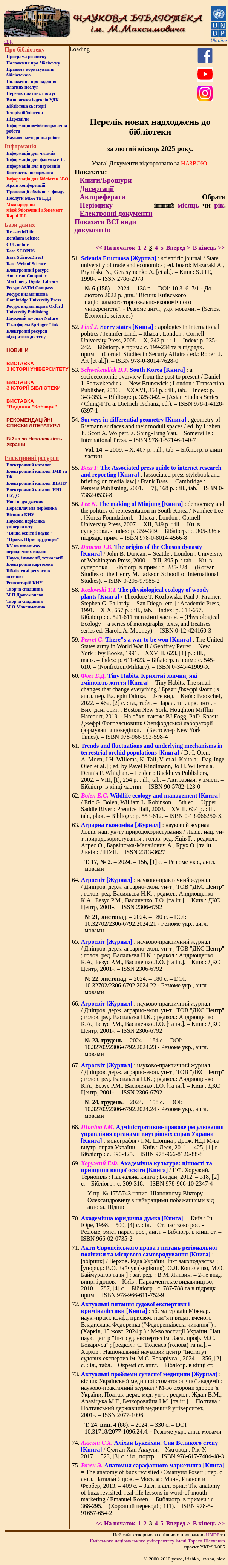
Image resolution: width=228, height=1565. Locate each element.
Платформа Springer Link (32, 324)
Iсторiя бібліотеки (24, 112)
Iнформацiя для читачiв (30, 153)
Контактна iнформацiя (29, 172)
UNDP (212, 1534)
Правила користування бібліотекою (30, 72)
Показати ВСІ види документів (105, 226)
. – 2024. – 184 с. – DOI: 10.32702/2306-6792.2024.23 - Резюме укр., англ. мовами (146, 1047)
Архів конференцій (26, 185)
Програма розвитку (26, 56)
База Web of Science (26, 263)
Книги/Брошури (106, 180)
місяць (188, 205)
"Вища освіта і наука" (29, 533)
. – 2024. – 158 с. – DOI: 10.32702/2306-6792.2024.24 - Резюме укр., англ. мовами (146, 1109)
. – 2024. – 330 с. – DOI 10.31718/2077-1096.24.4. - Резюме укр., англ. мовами (153, 1428)
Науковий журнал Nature (32, 318)
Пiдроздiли (17, 119)
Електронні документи (116, 213)
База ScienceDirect (24, 257)
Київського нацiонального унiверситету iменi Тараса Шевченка (157, 1541)
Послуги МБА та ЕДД (28, 198)
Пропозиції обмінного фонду (35, 191)
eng (8, 41)
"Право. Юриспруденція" (32, 539)
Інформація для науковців (33, 166)
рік (219, 205)
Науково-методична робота (34, 137)
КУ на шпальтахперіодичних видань (26, 548)
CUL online (17, 244)
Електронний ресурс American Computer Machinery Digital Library (32, 275)
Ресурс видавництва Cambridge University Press (33, 297)
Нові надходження (24, 501)
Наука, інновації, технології (34, 558)
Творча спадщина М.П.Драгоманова (24, 592)
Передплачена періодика (31, 508)
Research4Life (20, 231)
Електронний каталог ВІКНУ (36, 483)
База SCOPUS (20, 251)
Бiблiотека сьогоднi (26, 106)
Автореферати (102, 197)
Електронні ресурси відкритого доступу (26, 334)
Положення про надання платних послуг (31, 84)
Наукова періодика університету (25, 523)
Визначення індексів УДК (32, 99)
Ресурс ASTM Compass (29, 287)
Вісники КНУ (20, 514)
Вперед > (178, 248)
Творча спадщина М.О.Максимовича (25, 604)
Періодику (96, 205)
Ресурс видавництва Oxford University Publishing (34, 309)
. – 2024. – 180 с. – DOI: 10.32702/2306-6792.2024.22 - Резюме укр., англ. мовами (146, 985)
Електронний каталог (28, 465)
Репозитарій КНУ (24, 582)
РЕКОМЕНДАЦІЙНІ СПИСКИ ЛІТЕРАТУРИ (33, 422)
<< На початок (115, 248)
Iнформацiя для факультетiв (35, 159)
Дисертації (97, 189)
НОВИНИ (17, 350)
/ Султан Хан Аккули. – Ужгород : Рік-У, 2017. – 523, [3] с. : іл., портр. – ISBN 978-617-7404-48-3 (152, 1450)
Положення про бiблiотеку (33, 63)
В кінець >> (209, 248)
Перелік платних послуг (31, 93)
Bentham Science (23, 238)
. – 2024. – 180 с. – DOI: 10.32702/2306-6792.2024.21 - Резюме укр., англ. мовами (146, 924)
